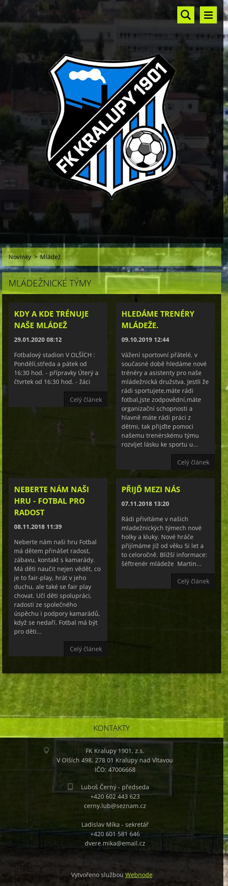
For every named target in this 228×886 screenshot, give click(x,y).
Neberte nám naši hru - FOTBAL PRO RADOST (51, 500)
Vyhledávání (185, 14)
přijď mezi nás (150, 489)
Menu (208, 14)
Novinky (20, 257)
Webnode (139, 875)
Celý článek (86, 399)
